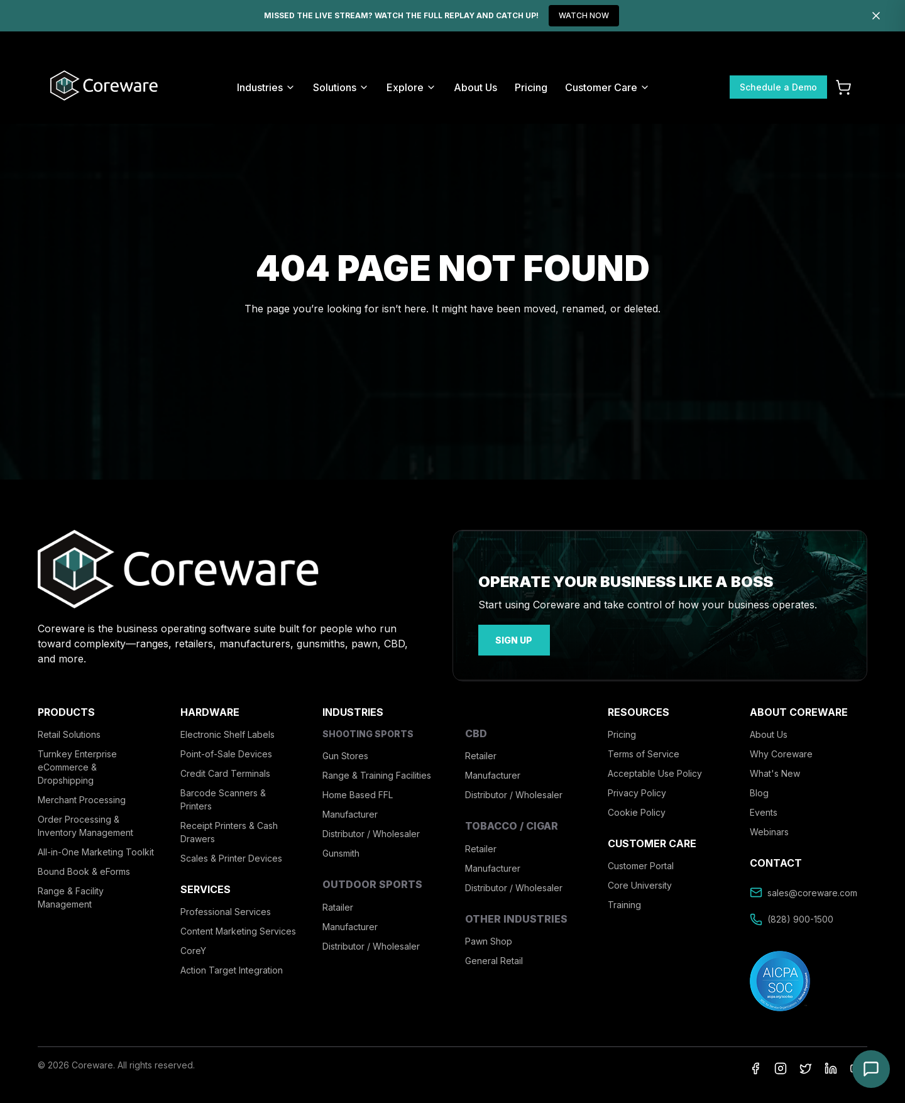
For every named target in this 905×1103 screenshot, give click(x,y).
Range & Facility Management (71, 895)
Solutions (341, 87)
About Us (475, 87)
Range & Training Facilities (376, 773)
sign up (509, 639)
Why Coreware (781, 751)
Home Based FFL (357, 792)
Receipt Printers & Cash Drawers (229, 830)
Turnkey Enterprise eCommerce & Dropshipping (77, 764)
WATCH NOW (584, 15)
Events (763, 809)
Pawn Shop (488, 938)
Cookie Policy (637, 809)
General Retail (494, 958)
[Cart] (843, 87)
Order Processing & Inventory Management (85, 823)
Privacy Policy (637, 790)
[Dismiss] (876, 15)
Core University (640, 883)
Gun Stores (345, 754)
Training (624, 902)
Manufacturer (350, 812)
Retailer (480, 754)
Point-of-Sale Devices (226, 751)
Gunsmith (340, 851)
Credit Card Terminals (225, 771)
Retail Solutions (69, 732)
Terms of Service (643, 751)
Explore (411, 87)
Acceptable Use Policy (655, 771)
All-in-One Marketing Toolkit (96, 849)
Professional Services (225, 909)
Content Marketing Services (238, 929)
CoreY (193, 948)
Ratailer (337, 904)
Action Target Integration (231, 968)
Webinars (769, 829)
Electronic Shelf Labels (227, 732)
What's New (775, 771)
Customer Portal (641, 864)
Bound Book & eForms (84, 869)
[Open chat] (871, 1069)
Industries (266, 87)
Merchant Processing (82, 797)
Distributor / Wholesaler (371, 831)
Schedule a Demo (778, 87)
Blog (759, 790)
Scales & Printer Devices (231, 855)
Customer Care (607, 87)
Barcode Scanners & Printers (223, 797)
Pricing (531, 87)
